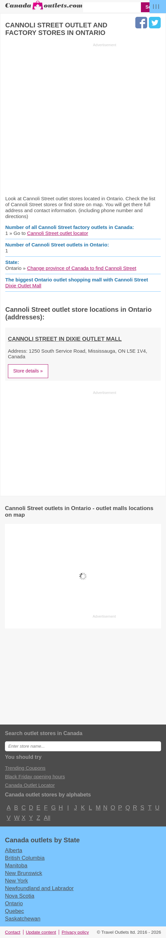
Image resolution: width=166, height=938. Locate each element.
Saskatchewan (22, 919)
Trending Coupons (25, 768)
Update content (41, 932)
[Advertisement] (60, 119)
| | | (156, 6)
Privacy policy (75, 932)
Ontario (14, 903)
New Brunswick (23, 873)
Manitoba (16, 865)
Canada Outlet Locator (30, 785)
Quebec (14, 911)
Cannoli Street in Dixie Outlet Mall (65, 339)
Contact (12, 932)
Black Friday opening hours (35, 776)
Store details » (28, 370)
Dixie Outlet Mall (23, 285)
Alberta (13, 850)
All (47, 818)
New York (16, 881)
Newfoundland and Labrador (39, 888)
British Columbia (25, 858)
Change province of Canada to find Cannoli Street (81, 268)
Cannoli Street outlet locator (57, 233)
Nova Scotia (19, 896)
